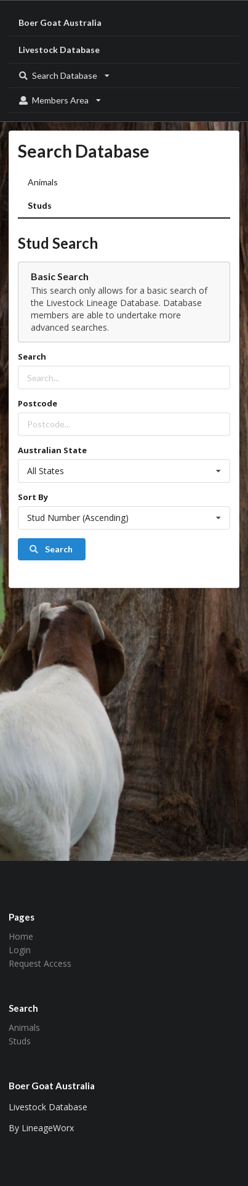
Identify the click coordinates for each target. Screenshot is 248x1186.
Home (21, 937)
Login (20, 950)
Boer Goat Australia (60, 22)
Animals (43, 182)
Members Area (59, 100)
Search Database (64, 75)
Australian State (52, 450)
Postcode (37, 403)
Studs (40, 205)
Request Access (40, 963)
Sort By (33, 496)
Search (32, 356)
